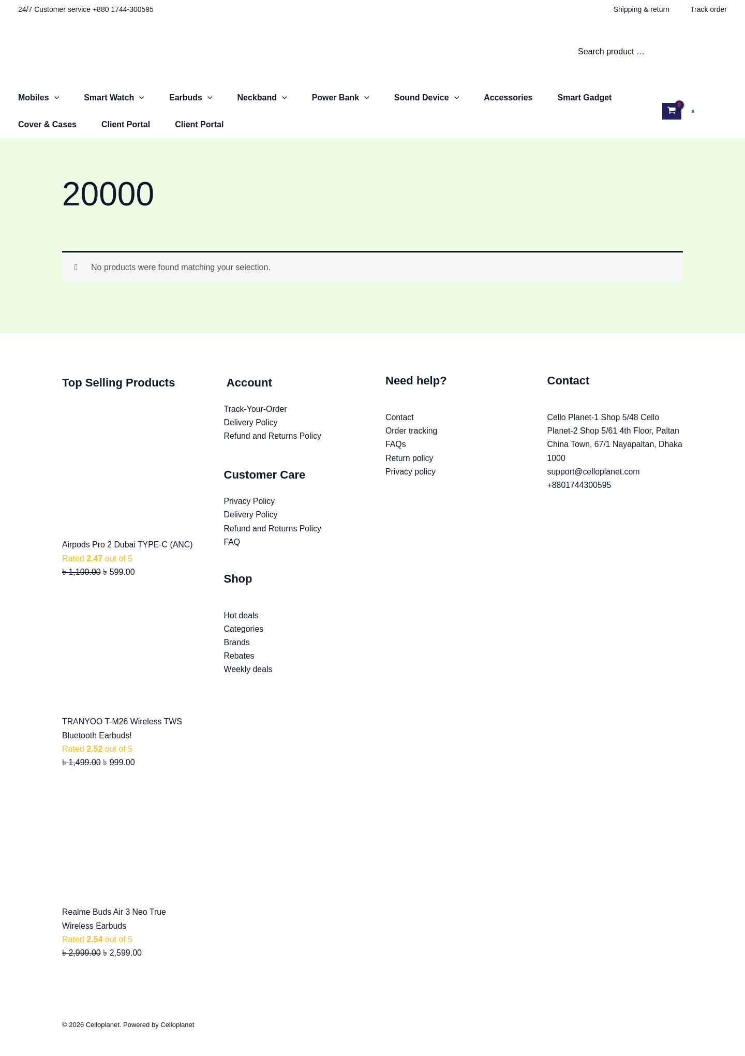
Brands (237, 643)
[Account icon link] (715, 111)
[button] (54, 97)
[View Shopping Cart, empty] (671, 111)
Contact (399, 417)
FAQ (232, 542)
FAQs (395, 444)
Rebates (239, 657)
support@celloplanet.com (594, 472)
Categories (244, 630)
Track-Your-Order (256, 409)
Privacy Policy (250, 501)
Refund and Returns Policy (273, 436)
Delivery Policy (251, 422)
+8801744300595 (579, 485)
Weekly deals (248, 670)
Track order (708, 9)
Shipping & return (641, 9)
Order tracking (411, 431)
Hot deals (241, 616)
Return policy (409, 458)
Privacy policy (410, 472)
